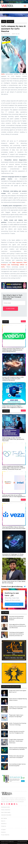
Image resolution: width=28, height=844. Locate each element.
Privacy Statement (5, 832)
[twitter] (5, 801)
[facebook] (2, 801)
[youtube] (12, 801)
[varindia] (17, 801)
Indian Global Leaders (5, 809)
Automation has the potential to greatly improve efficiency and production (16, 615)
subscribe (10, 306)
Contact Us (3, 823)
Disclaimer (3, 829)
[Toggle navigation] (2, 9)
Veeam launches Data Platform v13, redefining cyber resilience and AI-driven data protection (13, 347)
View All (23, 318)
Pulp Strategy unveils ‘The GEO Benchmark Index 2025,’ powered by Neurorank (13, 437)
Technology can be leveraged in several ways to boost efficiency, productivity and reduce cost (16, 631)
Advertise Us (3, 821)
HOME (3, 21)
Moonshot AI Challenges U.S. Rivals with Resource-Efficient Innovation (13, 552)
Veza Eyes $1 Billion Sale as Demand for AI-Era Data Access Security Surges (13, 525)
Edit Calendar (4, 815)
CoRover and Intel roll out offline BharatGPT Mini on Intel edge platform (14, 493)
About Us (3, 818)
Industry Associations (5, 807)
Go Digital (3, 827)
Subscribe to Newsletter (6, 812)
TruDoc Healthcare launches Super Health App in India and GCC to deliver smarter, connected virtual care (13, 465)
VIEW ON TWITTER (14, 601)
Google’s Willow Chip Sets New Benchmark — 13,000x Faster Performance (16, 739)
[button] (24, 6)
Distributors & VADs (5, 804)
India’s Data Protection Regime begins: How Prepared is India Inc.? (12, 404)
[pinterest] (15, 801)
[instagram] (7, 801)
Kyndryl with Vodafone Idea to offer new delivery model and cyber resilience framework (13, 376)
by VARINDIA (5, 31)
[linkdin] (10, 801)
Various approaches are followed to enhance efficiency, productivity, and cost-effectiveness (17, 623)
